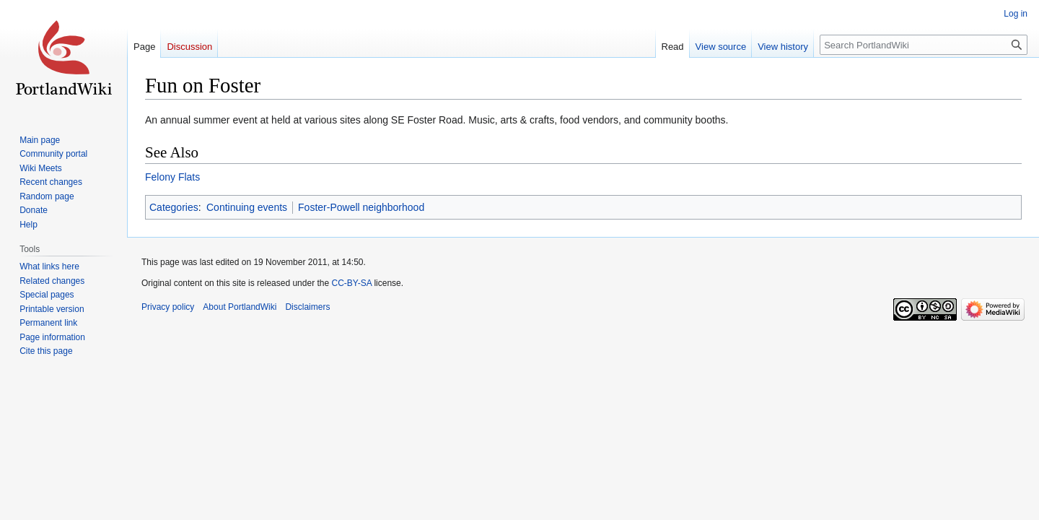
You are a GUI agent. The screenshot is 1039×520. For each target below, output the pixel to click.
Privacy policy (167, 307)
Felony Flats (172, 177)
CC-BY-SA (351, 283)
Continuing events (246, 207)
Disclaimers (307, 307)
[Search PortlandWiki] (923, 45)
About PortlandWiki (239, 307)
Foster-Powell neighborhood (361, 207)
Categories (173, 207)
